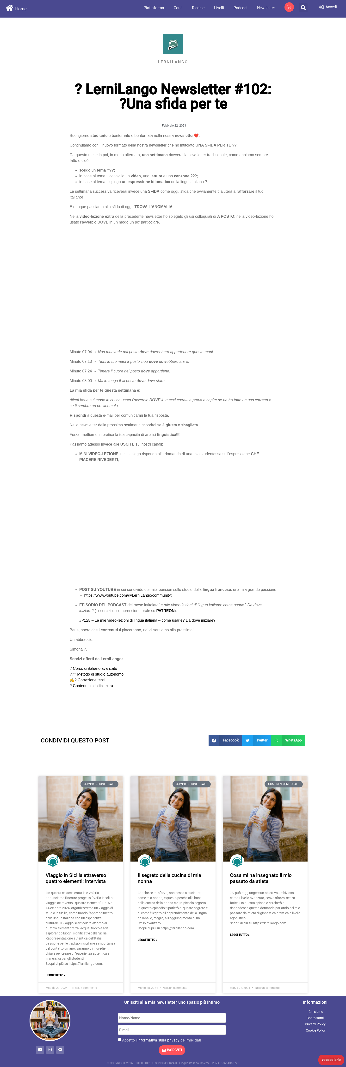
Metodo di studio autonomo (100, 674)
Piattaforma (154, 8)
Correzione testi (91, 680)
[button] (303, 7)
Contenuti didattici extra (93, 686)
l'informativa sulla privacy (157, 1040)
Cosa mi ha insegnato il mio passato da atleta (261, 878)
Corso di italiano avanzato (95, 668)
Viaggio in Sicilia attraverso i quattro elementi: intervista (77, 878)
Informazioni (315, 1002)
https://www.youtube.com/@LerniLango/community (127, 595)
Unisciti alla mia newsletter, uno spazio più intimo (172, 1002)
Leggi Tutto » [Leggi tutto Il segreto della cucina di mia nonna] (147, 940)
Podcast (240, 8)
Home (21, 8)
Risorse (198, 8)
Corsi (178, 8)
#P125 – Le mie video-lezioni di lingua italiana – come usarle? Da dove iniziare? (147, 620)
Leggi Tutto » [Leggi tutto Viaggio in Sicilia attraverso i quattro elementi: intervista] (55, 975)
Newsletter (266, 8)
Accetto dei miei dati (161, 1040)
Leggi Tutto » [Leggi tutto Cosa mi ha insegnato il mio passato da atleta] (240, 935)
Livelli (219, 8)
